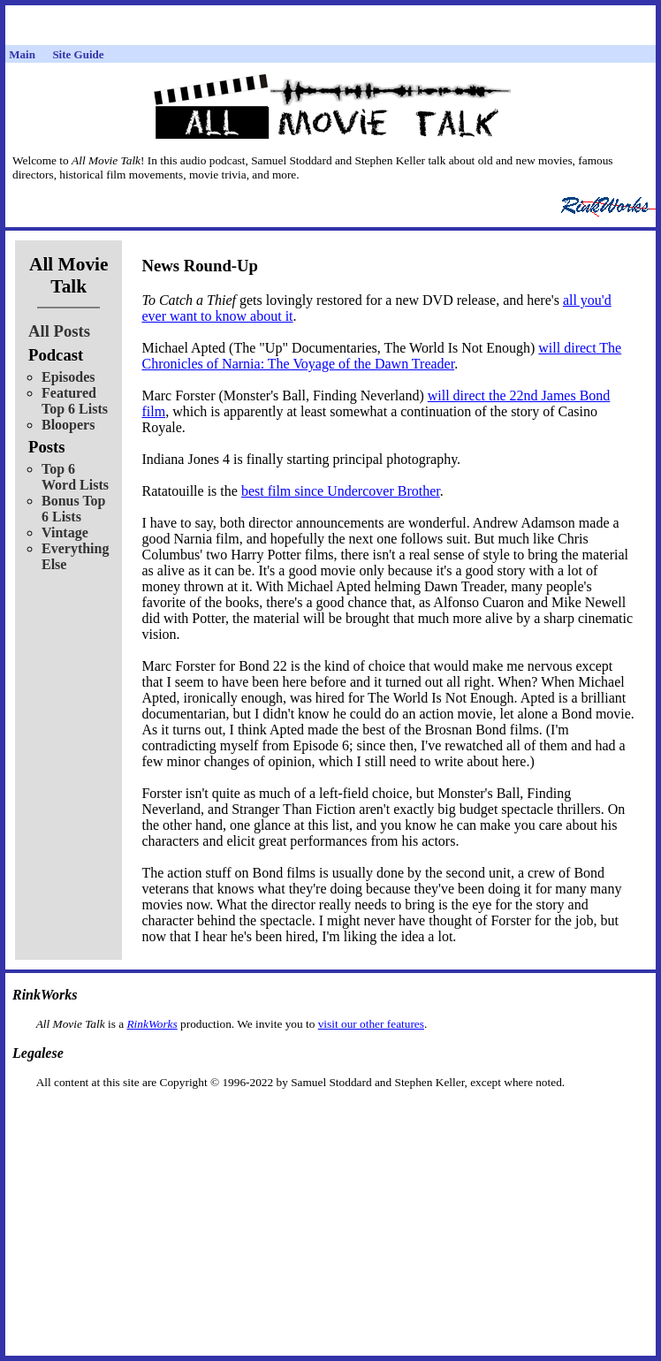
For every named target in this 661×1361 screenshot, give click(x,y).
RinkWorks (151, 1023)
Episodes (68, 376)
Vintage (65, 532)
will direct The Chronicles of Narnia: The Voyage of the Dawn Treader (381, 355)
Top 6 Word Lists (75, 476)
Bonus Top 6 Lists (74, 508)
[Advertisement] (330, 1117)
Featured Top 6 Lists (75, 400)
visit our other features (371, 1023)
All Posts (59, 331)
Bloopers (68, 424)
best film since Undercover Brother (340, 490)
